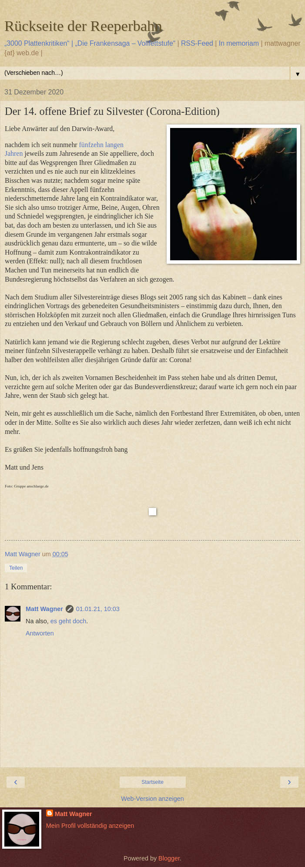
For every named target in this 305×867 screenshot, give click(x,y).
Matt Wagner (44, 608)
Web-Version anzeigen (152, 798)
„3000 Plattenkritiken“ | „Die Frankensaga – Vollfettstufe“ (89, 43)
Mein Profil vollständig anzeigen (90, 825)
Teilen (16, 568)
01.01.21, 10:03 (98, 608)
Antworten (40, 633)
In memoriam (239, 43)
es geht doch (68, 621)
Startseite (152, 782)
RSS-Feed (197, 43)
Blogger (169, 858)
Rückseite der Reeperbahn (83, 25)
